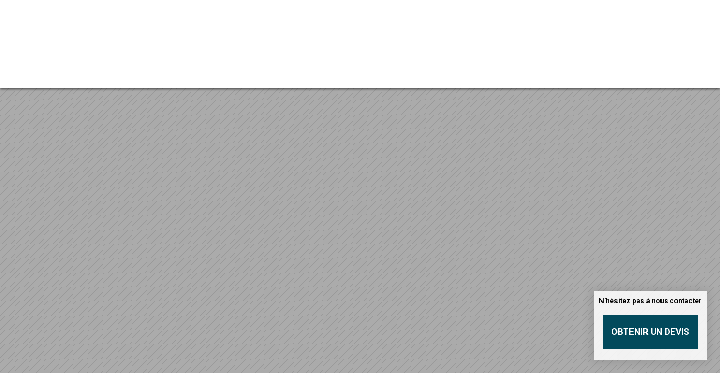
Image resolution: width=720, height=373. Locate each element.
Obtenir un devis (650, 331)
